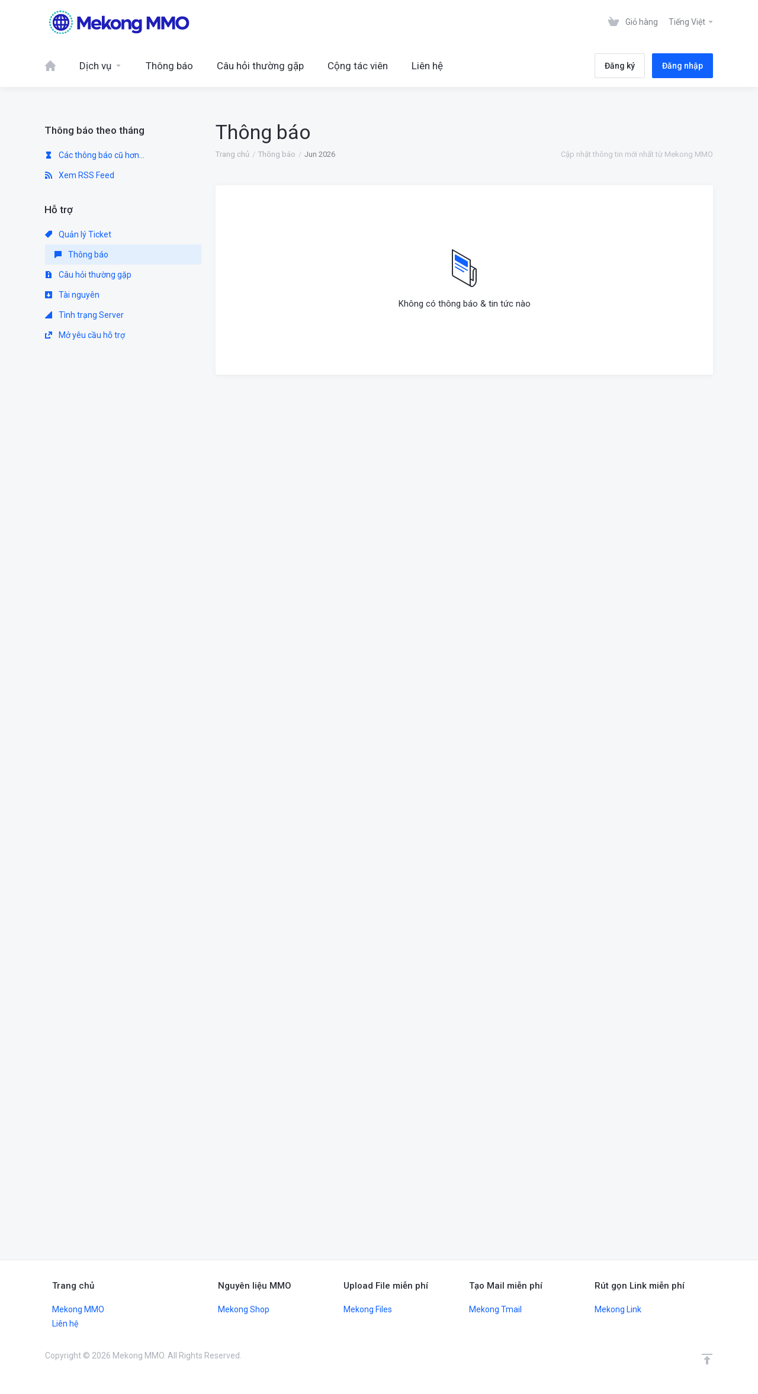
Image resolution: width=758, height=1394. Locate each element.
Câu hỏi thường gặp (88, 274)
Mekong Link (618, 1309)
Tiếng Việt (691, 22)
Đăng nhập (682, 65)
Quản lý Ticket (78, 234)
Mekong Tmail (495, 1309)
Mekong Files (367, 1309)
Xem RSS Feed (79, 175)
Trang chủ (232, 154)
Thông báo (277, 154)
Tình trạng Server (84, 315)
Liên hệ (65, 1323)
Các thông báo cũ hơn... (94, 155)
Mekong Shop (243, 1309)
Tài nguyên (72, 295)
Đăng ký (620, 65)
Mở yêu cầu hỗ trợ (85, 335)
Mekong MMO (78, 1309)
